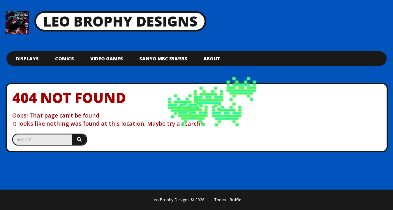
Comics (64, 58)
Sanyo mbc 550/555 (163, 58)
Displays (27, 58)
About (211, 58)
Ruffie (235, 199)
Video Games (106, 58)
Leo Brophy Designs (120, 21)
